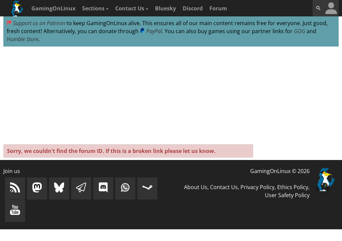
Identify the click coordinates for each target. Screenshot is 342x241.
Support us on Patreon (36, 23)
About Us (195, 187)
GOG (299, 31)
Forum (218, 8)
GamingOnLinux (53, 8)
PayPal (151, 31)
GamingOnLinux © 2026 (280, 171)
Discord (193, 8)
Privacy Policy (257, 187)
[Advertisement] (170, 96)
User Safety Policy (287, 195)
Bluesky (165, 8)
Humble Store (22, 39)
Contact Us (131, 8)
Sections (95, 8)
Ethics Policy (292, 187)
